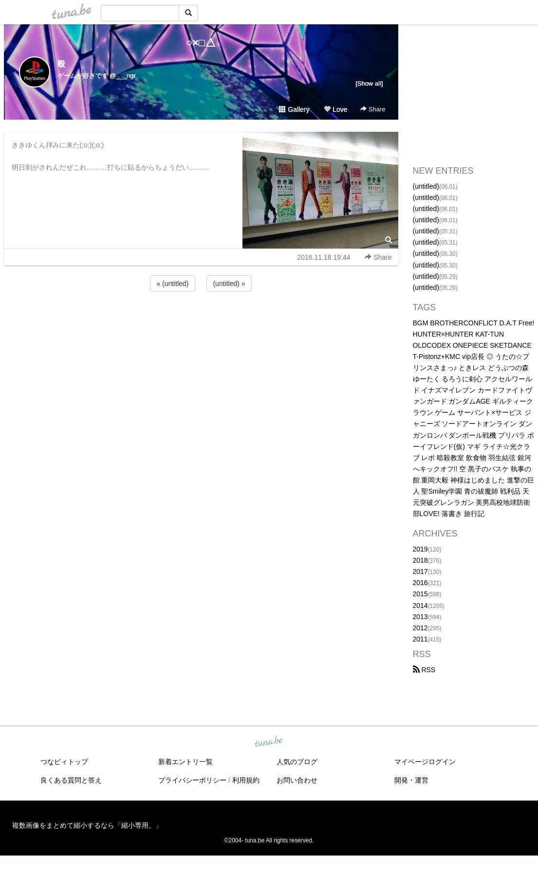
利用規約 (246, 780)
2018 (420, 560)
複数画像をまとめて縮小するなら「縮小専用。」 (87, 825)
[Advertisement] (201, 320)
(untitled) (426, 186)
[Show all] (369, 83)
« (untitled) (172, 283)
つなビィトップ (64, 762)
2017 (420, 571)
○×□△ (201, 42)
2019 (420, 549)
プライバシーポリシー (192, 780)
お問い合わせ (297, 780)
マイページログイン (425, 762)
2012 (420, 628)
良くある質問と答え (71, 780)
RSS (424, 670)
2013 (420, 617)
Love (335, 109)
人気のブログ (297, 762)
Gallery (294, 109)
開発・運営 (411, 780)
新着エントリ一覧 (185, 762)
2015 (420, 594)
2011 (420, 639)
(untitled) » (229, 283)
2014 (420, 605)
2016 (420, 583)
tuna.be (269, 742)
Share (372, 109)
